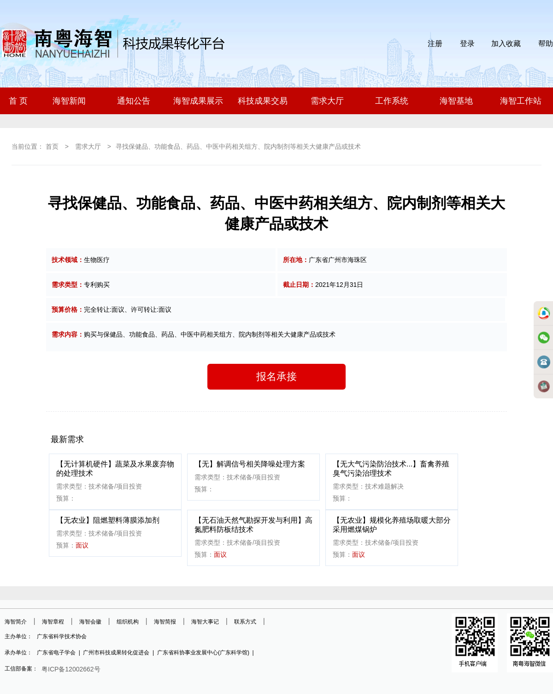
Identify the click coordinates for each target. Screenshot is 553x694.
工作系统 (391, 100)
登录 (467, 43)
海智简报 (165, 621)
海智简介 (16, 621)
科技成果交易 (263, 100)
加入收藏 (506, 43)
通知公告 (133, 100)
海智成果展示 (198, 100)
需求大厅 (327, 100)
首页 (52, 146)
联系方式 (245, 621)
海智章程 (53, 621)
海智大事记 (205, 621)
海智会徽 (90, 621)
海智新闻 (69, 100)
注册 (435, 43)
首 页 (18, 100)
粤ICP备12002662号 (70, 669)
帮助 (545, 43)
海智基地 (456, 100)
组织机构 (128, 621)
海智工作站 (520, 100)
